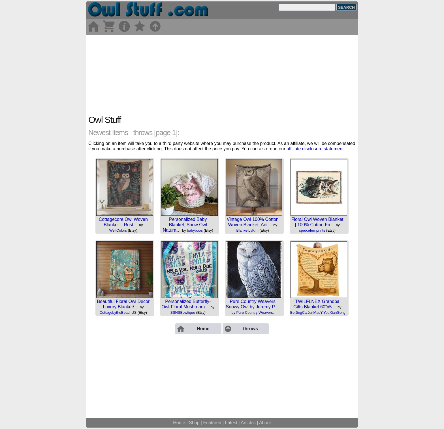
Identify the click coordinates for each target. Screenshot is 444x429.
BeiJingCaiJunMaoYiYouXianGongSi (319, 312)
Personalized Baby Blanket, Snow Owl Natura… (185, 224)
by (141, 225)
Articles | (250, 422)
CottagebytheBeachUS (118, 312)
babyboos (195, 230)
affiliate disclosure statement (315, 148)
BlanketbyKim (247, 230)
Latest (231, 422)
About (265, 422)
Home (179, 422)
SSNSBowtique (182, 312)
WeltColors (118, 230)
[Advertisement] (222, 74)
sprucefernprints (312, 230)
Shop (194, 422)
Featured (212, 422)
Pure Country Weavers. (255, 312)
